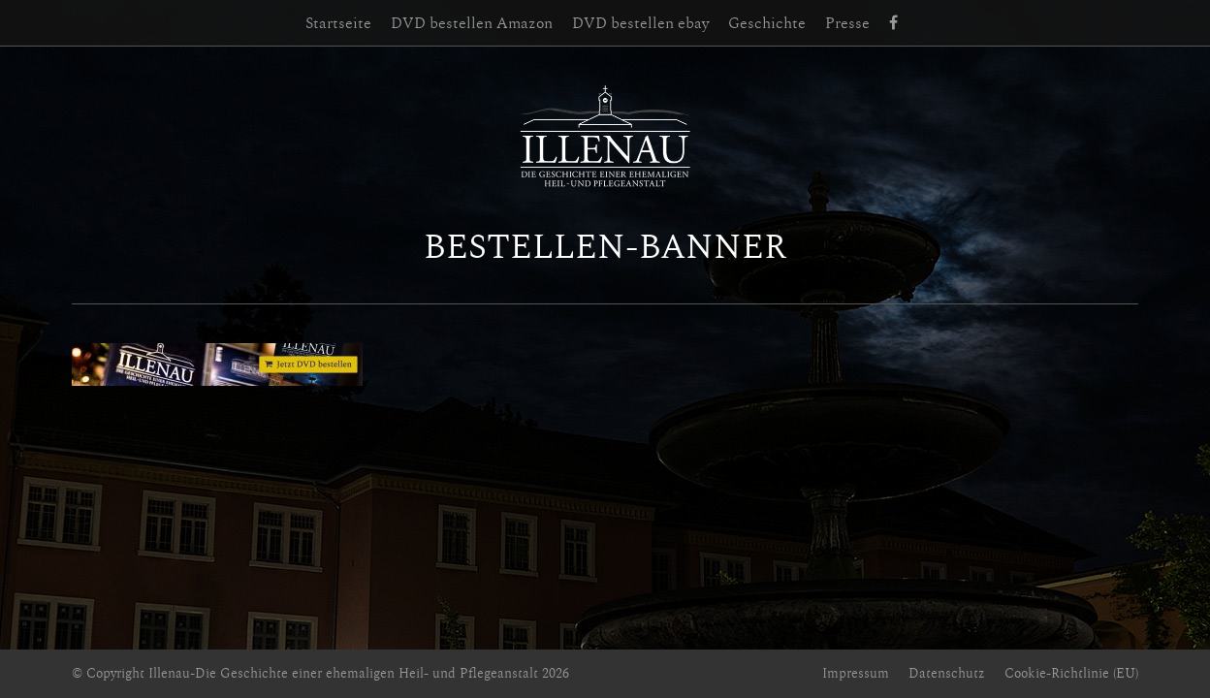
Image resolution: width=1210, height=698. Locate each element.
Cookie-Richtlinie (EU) (1071, 673)
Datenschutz (946, 673)
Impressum (855, 673)
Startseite (338, 23)
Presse (847, 23)
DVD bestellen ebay (640, 23)
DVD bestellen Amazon (472, 23)
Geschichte (767, 23)
